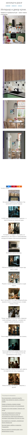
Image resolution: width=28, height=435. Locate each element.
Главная (8, 5)
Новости (14, 5)
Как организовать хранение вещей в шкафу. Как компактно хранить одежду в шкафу (13, 399)
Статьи (20, 5)
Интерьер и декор (14, 3)
